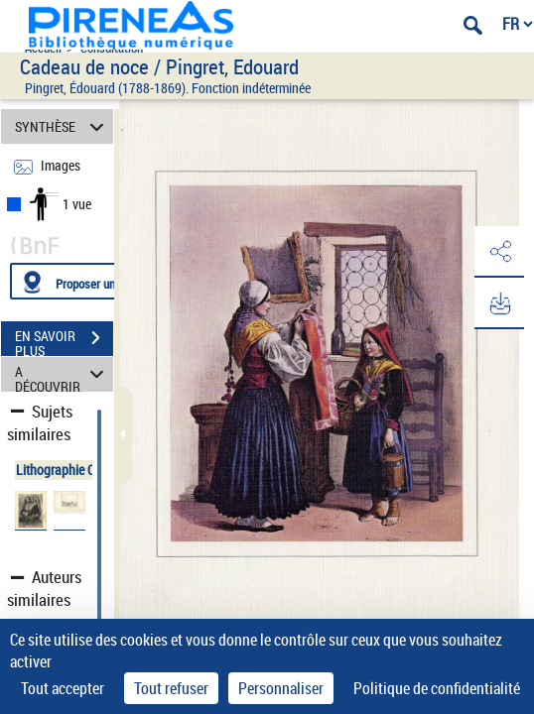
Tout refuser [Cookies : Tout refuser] (171, 688)
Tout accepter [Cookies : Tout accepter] (62, 688)
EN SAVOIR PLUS (64, 340)
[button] (499, 252)
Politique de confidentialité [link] (436, 688)
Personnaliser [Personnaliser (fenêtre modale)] (281, 688)
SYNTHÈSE (62, 126)
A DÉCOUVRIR (62, 374)
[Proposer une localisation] (104, 281)
